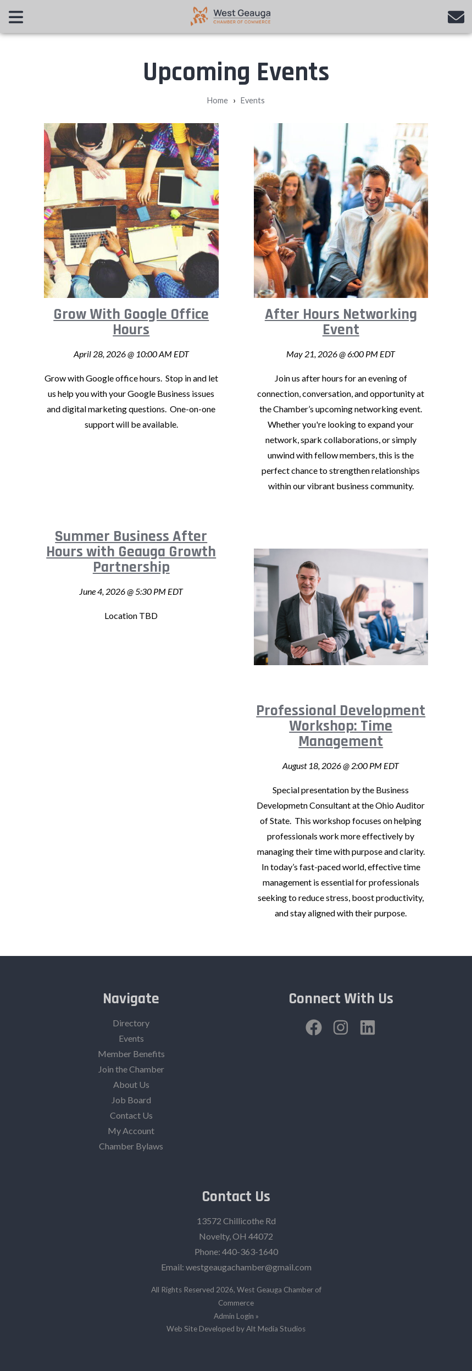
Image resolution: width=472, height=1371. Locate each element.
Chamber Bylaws (131, 1146)
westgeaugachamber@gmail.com (249, 1267)
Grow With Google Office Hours (131, 322)
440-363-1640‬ (250, 1251)
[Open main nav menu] (16, 16)
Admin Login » (236, 1316)
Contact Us (131, 1115)
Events (253, 100)
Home (217, 100)
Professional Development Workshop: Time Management (340, 726)
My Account (131, 1130)
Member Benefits (131, 1053)
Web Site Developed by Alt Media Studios (236, 1328)
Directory (131, 1023)
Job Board (131, 1099)
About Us (131, 1084)
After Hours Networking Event (341, 322)
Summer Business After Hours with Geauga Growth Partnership (131, 552)
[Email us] (456, 16)
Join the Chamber (131, 1069)
